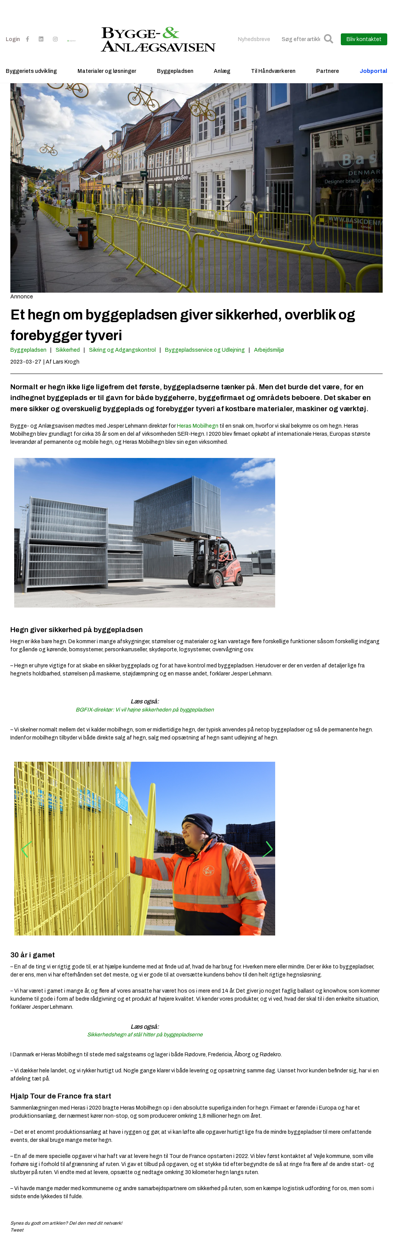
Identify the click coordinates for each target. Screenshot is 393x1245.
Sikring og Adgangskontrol (122, 350)
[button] (328, 39)
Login (13, 39)
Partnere (327, 71)
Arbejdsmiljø (269, 350)
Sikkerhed (68, 350)
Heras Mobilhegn (197, 426)
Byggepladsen (175, 71)
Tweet (16, 1230)
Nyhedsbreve (254, 39)
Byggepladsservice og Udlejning (205, 350)
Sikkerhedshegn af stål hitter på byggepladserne (145, 1035)
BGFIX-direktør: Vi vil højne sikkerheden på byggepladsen (145, 710)
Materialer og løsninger (107, 71)
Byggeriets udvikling (31, 71)
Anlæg (222, 71)
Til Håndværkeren (273, 71)
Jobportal (373, 71)
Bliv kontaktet (364, 39)
